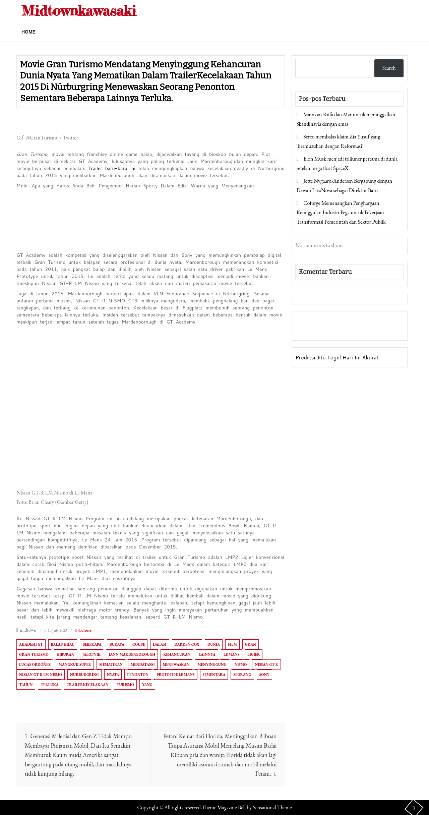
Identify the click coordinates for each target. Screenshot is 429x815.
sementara (214, 674)
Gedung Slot (310, 321)
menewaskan (176, 664)
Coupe (138, 644)
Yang (147, 684)
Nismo (241, 664)
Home (28, 32)
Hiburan (65, 654)
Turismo (125, 684)
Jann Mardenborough (132, 654)
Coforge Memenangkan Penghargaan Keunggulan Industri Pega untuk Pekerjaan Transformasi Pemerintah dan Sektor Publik (340, 212)
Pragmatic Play (313, 330)
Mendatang (143, 664)
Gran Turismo (34, 654)
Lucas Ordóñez (35, 664)
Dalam (159, 644)
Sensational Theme (272, 807)
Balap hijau (63, 644)
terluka (49, 684)
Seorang (242, 674)
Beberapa (91, 644)
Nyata (113, 674)
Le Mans (232, 654)
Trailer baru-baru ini (111, 168)
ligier (253, 654)
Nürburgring (84, 674)
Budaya (117, 644)
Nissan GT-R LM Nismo (40, 674)
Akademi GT (31, 644)
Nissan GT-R (266, 664)
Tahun (26, 684)
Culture (84, 630)
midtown (28, 630)
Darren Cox (187, 644)
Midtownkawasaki (78, 10)
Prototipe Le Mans (175, 674)
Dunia (213, 644)
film (232, 644)
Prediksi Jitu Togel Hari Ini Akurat (336, 357)
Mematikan (111, 664)
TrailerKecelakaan (88, 684)
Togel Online (349, 330)
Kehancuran (176, 654)
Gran (250, 644)
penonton (137, 674)
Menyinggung (211, 664)
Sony (264, 674)
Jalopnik (91, 654)
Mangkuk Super (75, 664)
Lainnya (206, 654)
